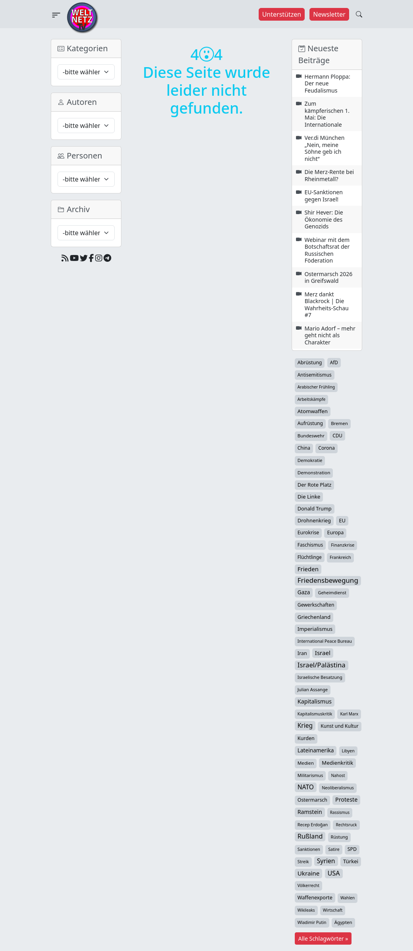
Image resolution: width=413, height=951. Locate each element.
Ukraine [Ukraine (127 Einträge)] (309, 873)
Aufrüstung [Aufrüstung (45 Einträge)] (310, 423)
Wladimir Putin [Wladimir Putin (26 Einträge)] (312, 922)
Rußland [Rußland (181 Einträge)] (310, 836)
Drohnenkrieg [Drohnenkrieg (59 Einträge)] (314, 520)
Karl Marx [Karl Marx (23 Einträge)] (349, 714)
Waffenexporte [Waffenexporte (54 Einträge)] (315, 897)
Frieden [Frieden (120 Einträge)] (308, 569)
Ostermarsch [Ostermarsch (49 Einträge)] (312, 799)
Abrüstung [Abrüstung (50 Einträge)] (310, 362)
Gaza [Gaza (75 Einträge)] (304, 592)
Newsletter (329, 14)
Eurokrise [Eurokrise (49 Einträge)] (308, 532)
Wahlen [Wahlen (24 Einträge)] (347, 898)
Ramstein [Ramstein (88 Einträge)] (310, 812)
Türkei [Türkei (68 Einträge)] (351, 861)
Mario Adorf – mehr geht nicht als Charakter (329, 335)
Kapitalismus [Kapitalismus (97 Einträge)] (315, 701)
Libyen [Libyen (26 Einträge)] (348, 751)
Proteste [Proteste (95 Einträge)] (346, 799)
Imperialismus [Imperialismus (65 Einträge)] (315, 628)
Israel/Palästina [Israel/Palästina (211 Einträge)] (322, 665)
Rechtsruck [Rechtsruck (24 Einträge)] (346, 824)
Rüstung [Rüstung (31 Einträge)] (339, 837)
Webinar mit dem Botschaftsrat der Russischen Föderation (327, 250)
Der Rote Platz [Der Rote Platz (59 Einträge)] (315, 484)
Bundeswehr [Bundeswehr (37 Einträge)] (311, 436)
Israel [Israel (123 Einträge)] (322, 653)
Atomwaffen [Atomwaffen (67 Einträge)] (313, 411)
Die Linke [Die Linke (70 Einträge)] (309, 496)
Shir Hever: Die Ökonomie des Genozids (323, 219)
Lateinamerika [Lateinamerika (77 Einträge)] (316, 750)
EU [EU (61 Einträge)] (342, 520)
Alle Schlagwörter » (323, 938)
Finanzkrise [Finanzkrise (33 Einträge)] (342, 545)
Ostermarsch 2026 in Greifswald (328, 277)
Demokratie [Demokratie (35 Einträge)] (310, 460)
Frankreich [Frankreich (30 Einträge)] (340, 557)
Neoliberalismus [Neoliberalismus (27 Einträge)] (338, 788)
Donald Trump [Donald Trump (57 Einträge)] (315, 508)
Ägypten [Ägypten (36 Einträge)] (343, 922)
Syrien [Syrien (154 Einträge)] (326, 860)
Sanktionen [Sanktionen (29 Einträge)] (309, 849)
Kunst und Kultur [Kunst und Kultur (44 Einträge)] (339, 726)
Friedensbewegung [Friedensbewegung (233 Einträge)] (328, 580)
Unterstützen (282, 14)
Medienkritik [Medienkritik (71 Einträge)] (337, 762)
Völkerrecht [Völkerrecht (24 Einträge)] (308, 885)
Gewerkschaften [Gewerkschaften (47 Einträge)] (316, 604)
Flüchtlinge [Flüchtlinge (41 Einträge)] (310, 557)
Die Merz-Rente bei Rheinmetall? (329, 175)
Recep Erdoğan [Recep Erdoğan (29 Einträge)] (313, 824)
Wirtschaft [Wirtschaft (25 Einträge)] (333, 910)
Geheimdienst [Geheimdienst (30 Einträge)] (332, 592)
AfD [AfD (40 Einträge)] (334, 362)
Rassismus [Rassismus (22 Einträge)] (340, 812)
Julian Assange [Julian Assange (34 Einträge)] (313, 689)
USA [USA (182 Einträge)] (334, 873)
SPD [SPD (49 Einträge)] (352, 849)
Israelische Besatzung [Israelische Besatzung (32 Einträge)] (320, 677)
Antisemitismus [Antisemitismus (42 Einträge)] (315, 374)
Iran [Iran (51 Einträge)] (302, 653)
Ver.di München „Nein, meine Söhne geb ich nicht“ (324, 148)
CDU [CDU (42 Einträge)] (337, 435)
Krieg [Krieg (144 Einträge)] (305, 725)
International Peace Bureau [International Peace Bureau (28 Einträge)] (325, 641)
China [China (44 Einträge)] (304, 448)
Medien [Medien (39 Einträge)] (306, 763)
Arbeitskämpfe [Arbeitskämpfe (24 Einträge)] (312, 399)
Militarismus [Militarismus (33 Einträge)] (310, 775)
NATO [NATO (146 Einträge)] (306, 787)
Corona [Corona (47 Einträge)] (326, 448)
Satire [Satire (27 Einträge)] (334, 849)
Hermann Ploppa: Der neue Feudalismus (327, 83)
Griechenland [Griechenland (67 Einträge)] (314, 616)
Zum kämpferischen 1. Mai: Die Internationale (327, 114)
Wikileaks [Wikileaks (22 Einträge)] (306, 910)
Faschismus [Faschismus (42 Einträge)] (310, 544)
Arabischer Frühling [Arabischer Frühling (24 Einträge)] (316, 387)
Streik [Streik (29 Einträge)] (303, 861)
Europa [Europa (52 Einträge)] (335, 532)
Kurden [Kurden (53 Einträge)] (306, 738)
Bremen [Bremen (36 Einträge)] (339, 423)
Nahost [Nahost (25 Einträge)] (338, 775)
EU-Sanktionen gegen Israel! (323, 195)
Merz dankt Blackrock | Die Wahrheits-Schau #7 (326, 304)
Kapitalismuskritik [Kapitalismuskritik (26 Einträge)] (315, 714)
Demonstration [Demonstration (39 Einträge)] (314, 473)
